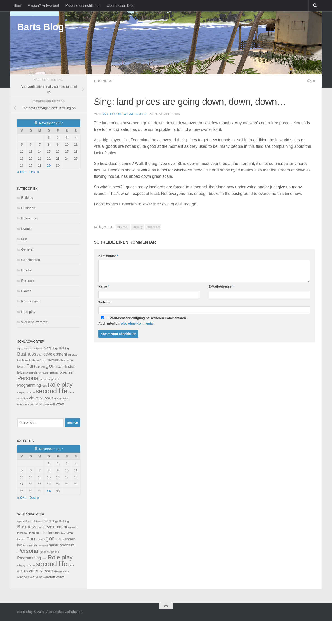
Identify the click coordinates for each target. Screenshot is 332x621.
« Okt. (22, 172)
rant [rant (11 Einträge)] (44, 385)
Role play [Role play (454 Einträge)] (60, 384)
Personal (28, 280)
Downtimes (29, 218)
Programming (31, 301)
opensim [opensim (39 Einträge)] (67, 372)
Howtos (26, 270)
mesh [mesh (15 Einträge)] (33, 372)
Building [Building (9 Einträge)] (64, 348)
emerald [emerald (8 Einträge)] (72, 354)
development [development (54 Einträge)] (55, 354)
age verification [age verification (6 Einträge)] (25, 348)
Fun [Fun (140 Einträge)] (30, 366)
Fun (24, 239)
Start (17, 5)
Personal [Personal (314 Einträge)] (28, 378)
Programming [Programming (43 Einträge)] (29, 385)
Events (26, 229)
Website (104, 302)
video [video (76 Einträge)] (34, 397)
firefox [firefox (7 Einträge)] (43, 360)
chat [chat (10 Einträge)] (39, 354)
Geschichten (30, 260)
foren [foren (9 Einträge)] (70, 360)
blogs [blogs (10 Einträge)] (55, 348)
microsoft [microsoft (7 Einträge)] (43, 372)
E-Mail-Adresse (221, 286)
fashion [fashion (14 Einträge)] (34, 360)
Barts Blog (40, 27)
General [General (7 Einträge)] (40, 366)
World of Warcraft (34, 322)
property (138, 227)
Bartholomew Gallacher (124, 114)
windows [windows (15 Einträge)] (23, 404)
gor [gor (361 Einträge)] (50, 365)
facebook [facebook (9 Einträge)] (22, 360)
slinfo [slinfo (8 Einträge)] (20, 398)
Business (103, 81)
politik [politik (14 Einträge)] (55, 379)
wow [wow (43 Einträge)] (60, 404)
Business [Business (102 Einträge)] (26, 353)
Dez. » (34, 172)
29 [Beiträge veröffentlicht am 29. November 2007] (49, 165)
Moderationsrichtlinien (82, 5)
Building (27, 197)
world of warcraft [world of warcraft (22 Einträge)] (42, 404)
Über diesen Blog (120, 5)
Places (26, 291)
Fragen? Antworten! (43, 5)
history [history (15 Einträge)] (59, 366)
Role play (28, 312)
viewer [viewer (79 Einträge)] (46, 397)
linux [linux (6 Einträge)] (25, 372)
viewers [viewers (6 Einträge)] (58, 398)
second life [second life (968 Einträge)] (51, 391)
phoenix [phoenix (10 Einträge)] (45, 379)
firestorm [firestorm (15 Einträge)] (54, 360)
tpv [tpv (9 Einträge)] (26, 398)
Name (103, 286)
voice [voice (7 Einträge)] (66, 398)
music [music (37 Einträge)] (54, 372)
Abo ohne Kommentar (137, 323)
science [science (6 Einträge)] (31, 392)
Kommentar (108, 256)
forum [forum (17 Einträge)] (21, 366)
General (27, 249)
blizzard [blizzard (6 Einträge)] (38, 348)
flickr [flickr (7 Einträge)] (63, 360)
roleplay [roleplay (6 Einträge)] (21, 392)
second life (153, 227)
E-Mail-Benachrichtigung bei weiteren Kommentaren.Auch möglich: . (142, 320)
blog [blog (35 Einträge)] (47, 348)
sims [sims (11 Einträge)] (71, 392)
